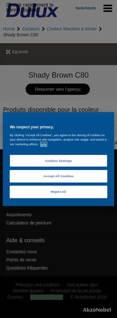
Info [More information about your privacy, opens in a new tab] (43, 144)
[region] (58, 159)
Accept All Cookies (58, 176)
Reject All (58, 191)
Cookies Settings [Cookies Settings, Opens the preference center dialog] (58, 160)
